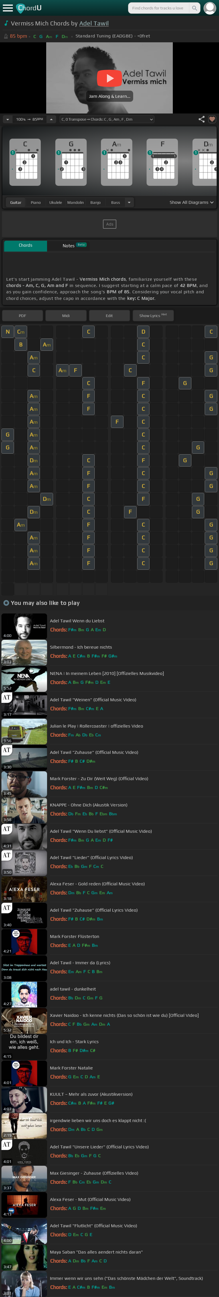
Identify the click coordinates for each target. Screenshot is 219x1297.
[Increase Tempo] (51, 119)
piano (36, 202)
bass (115, 202)
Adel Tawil (94, 23)
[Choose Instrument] (129, 202)
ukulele (55, 202)
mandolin (75, 202)
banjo (95, 202)
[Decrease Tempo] (8, 119)
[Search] (194, 8)
